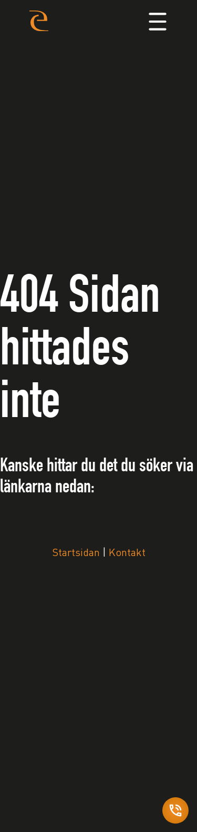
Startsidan (76, 553)
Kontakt (127, 553)
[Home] (38, 20)
